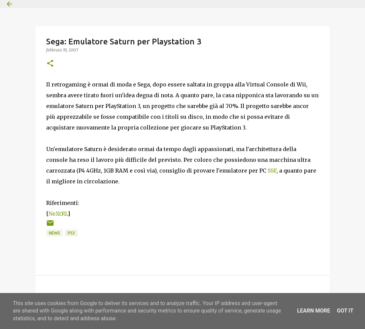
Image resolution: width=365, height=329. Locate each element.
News (54, 233)
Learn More (313, 310)
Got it (345, 310)
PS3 (71, 233)
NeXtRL (58, 213)
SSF (272, 170)
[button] (50, 63)
